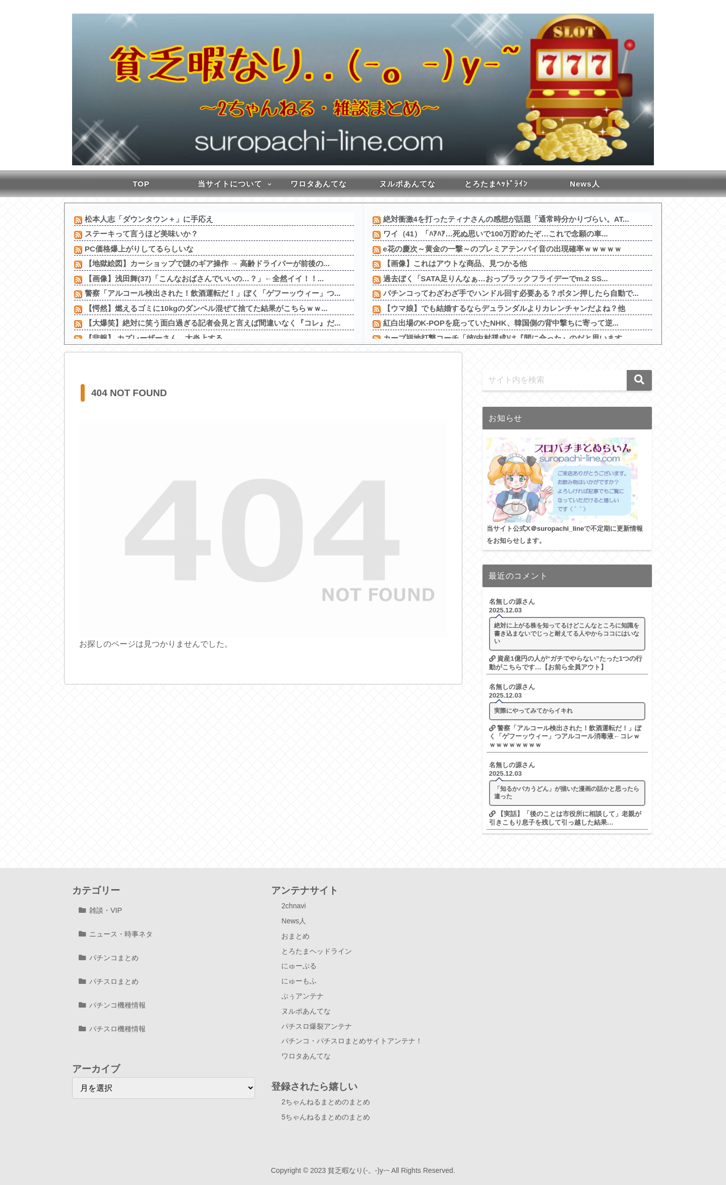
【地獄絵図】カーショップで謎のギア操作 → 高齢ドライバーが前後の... (207, 263)
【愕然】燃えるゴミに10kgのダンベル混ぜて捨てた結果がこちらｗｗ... (206, 308)
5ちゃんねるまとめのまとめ (325, 1117)
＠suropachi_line (557, 528)
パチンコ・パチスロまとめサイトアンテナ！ (351, 1041)
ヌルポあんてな (306, 1011)
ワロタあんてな (306, 1056)
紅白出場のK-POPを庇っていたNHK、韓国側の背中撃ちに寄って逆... (501, 323)
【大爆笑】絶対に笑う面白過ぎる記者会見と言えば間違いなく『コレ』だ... (213, 323)
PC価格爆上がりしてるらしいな (139, 248)
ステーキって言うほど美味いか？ (141, 233)
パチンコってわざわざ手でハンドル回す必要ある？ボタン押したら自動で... (511, 293)
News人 (293, 921)
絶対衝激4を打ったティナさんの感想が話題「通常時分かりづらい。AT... (506, 219)
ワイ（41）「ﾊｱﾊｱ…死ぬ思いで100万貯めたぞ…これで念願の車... (495, 233)
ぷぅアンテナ (302, 996)
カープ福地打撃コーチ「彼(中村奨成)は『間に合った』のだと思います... (506, 338)
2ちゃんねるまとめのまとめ (325, 1102)
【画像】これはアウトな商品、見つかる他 (455, 263)
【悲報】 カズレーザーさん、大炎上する (154, 338)
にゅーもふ (299, 981)
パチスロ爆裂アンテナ (316, 1026)
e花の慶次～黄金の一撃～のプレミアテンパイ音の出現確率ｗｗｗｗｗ (502, 248)
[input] (567, 380)
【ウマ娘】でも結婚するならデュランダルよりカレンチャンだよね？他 (504, 308)
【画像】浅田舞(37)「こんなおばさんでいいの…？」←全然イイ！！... (204, 278)
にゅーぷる (299, 966)
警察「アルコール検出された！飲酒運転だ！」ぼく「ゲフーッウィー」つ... (213, 293)
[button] (639, 380)
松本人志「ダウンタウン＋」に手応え (149, 219)
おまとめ (295, 936)
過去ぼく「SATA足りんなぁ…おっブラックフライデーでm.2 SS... (495, 278)
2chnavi (293, 906)
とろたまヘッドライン (316, 951)
